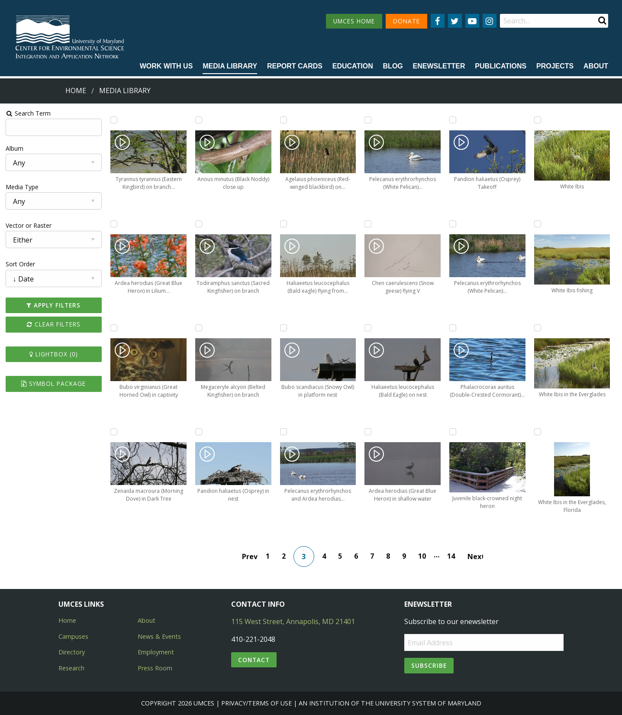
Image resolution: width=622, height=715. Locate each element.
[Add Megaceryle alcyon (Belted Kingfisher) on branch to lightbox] (198, 327)
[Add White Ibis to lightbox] (537, 119)
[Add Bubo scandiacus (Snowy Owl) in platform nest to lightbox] (283, 327)
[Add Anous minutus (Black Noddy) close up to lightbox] (198, 119)
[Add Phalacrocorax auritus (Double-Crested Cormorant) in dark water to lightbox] (452, 327)
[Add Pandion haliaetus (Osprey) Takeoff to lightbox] (452, 119)
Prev (250, 556)
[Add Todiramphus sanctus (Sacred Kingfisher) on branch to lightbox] (198, 223)
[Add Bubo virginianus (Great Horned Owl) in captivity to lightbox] (113, 327)
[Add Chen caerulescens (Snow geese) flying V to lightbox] (367, 223)
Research (71, 668)
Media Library (230, 66)
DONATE (406, 21)
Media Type (22, 187)
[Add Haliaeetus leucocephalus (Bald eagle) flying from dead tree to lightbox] (283, 223)
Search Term (28, 113)
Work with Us (166, 66)
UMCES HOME (354, 21)
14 (451, 556)
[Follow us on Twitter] (455, 21)
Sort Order (20, 264)
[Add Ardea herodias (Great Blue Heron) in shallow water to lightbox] (367, 431)
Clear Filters (54, 324)
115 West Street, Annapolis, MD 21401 (293, 621)
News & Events (159, 636)
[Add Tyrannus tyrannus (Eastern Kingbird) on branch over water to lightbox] (113, 119)
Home (75, 90)
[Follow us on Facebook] (438, 21)
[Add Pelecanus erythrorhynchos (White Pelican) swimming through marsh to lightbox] (367, 119)
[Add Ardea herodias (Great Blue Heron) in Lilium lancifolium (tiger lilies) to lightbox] (113, 223)
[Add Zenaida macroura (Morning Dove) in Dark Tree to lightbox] (113, 431)
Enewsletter (439, 66)
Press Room (155, 668)
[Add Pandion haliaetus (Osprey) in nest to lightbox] (198, 431)
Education (352, 66)
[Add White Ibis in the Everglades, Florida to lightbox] (537, 431)
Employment (156, 652)
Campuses (73, 636)
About (595, 66)
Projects (555, 66)
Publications (500, 66)
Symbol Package (53, 383)
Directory (71, 652)
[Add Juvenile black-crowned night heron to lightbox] (452, 431)
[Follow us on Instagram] (489, 21)
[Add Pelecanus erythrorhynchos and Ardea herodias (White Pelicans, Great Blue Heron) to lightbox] (283, 431)
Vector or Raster (29, 225)
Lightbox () (53, 354)
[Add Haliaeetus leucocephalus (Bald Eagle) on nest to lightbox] (367, 327)
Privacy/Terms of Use (256, 703)
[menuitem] (166, 66)
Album (14, 148)
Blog (393, 66)
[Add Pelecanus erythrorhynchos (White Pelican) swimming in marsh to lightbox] (452, 223)
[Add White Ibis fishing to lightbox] (537, 223)
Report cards (294, 66)
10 (422, 556)
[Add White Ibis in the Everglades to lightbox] (537, 327)
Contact (254, 660)
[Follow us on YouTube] (472, 21)
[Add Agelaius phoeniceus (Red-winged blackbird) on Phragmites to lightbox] (283, 119)
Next (475, 556)
